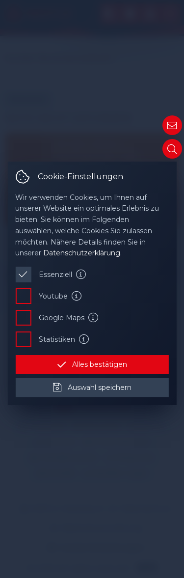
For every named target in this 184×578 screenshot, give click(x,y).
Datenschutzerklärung (81, 252)
